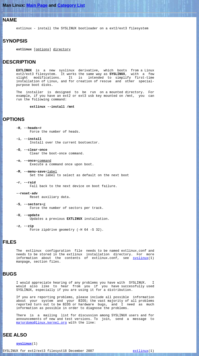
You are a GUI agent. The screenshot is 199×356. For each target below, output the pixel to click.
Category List (71, 5)
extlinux (140, 351)
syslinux (140, 258)
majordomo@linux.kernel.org (41, 323)
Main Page (37, 5)
